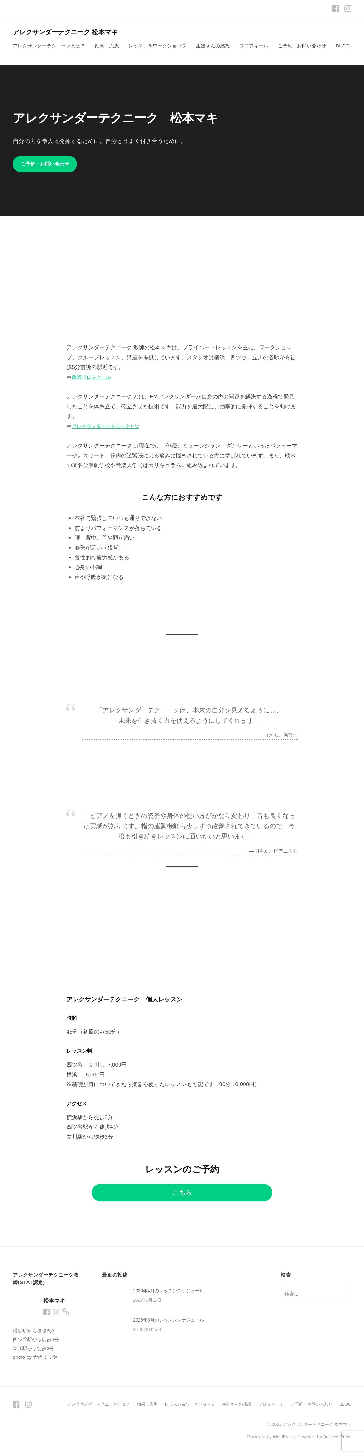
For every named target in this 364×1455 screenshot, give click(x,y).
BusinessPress (336, 1436)
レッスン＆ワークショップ (157, 45)
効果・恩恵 (107, 45)
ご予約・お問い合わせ (302, 45)
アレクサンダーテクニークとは (110, 426)
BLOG (343, 45)
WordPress (279, 1436)
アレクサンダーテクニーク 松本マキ (72, 32)
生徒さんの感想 (213, 45)
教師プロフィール (94, 377)
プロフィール (253, 45)
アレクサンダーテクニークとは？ (49, 45)
